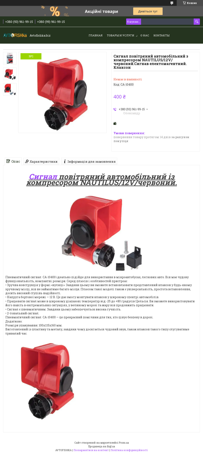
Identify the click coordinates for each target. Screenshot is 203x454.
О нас (144, 35)
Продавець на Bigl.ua (101, 446)
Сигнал (43, 176)
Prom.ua (124, 442)
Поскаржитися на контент (91, 450)
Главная (96, 35)
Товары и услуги (120, 35)
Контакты (161, 35)
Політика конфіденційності (129, 450)
